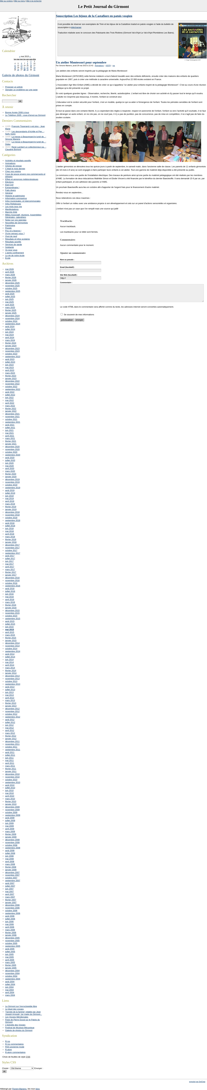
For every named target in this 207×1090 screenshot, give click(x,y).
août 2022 (9, 392)
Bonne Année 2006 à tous (17, 112)
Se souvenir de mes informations (79, 314)
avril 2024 (9, 337)
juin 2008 (9, 856)
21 (24, 68)
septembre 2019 (12, 487)
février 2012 (10, 736)
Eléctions (9, 182)
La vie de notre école (14, 255)
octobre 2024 (11, 321)
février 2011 (10, 768)
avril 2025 (9, 304)
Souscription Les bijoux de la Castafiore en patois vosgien (94, 16)
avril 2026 (9, 272)
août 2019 (9, 490)
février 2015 (10, 638)
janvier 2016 (11, 608)
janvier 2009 (11, 837)
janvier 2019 (11, 509)
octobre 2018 (11, 517)
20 (21, 68)
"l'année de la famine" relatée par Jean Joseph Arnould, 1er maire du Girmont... (23, 1013)
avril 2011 (9, 763)
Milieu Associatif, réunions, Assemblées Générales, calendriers (23, 216)
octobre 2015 (11, 616)
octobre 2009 (11, 812)
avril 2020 (9, 468)
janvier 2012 (11, 738)
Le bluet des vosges (14, 1009)
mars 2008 (10, 864)
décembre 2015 (12, 610)
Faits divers (10, 190)
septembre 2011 (12, 749)
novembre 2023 (12, 351)
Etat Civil (9, 185)
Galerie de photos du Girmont (20, 75)
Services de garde (13, 244)
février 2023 (10, 376)
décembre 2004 (12, 970)
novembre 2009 (12, 809)
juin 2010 (9, 790)
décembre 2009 (12, 807)
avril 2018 (9, 534)
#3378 (108, 66)
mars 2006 (10, 930)
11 (15, 66)
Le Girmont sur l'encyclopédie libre (21, 1006)
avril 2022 (9, 403)
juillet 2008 (10, 853)
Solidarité (9, 247)
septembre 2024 (12, 324)
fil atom (8, 1049)
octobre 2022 (11, 386)
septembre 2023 (12, 356)
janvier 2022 (11, 411)
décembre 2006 (12, 905)
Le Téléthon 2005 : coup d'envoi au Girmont (25, 115)
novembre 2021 (12, 416)
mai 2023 (9, 367)
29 (27, 70)
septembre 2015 (12, 618)
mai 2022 (9, 400)
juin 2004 (9, 987)
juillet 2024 (10, 329)
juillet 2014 (10, 657)
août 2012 (9, 719)
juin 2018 (9, 528)
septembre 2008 (12, 848)
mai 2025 (9, 302)
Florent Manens (19, 1089)
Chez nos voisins (13, 171)
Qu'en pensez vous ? (15, 233)
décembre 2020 (12, 446)
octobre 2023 (11, 354)
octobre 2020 (11, 452)
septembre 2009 (12, 815)
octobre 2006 (11, 910)
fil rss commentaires (14, 1044)
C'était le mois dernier (15, 168)
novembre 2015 (12, 613)
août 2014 (9, 654)
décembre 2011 (12, 741)
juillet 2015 (10, 624)
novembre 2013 (12, 678)
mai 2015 (9, 629)
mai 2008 (9, 859)
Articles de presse (13, 166)
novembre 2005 (12, 940)
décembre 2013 (12, 676)
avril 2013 (9, 698)
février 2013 (10, 703)
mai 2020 (9, 466)
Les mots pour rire (13, 206)
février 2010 (10, 801)
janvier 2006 (11, 935)
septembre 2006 (12, 913)
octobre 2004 (11, 976)
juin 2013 (9, 692)
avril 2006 (9, 927)
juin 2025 (9, 299)
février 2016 (10, 605)
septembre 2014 (12, 651)
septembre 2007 (12, 880)
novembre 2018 (12, 515)
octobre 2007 (11, 878)
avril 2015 (9, 632)
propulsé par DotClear (197, 1082)
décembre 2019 (12, 479)
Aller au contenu (6, 1)
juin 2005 (9, 954)
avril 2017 (9, 567)
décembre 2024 (12, 315)
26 (18, 70)
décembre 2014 (12, 643)
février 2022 (10, 408)
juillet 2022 (10, 395)
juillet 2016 (10, 591)
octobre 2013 (11, 681)
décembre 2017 (12, 545)
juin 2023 (9, 365)
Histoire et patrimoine (15, 196)
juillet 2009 (10, 820)
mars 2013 (10, 700)
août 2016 (9, 588)
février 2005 (10, 965)
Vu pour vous (11, 250)
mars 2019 (10, 504)
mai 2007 (9, 891)
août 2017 (9, 556)
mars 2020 (10, 471)
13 (21, 66)
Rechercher (9, 95)
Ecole (7, 258)
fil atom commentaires (15, 1052)
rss (113, 66)
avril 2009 (9, 829)
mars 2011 (10, 766)
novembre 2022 (12, 384)
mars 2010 (10, 798)
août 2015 (9, 621)
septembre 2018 (12, 520)
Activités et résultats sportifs (18, 160)
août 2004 (9, 981)
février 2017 (10, 572)
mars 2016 (10, 602)
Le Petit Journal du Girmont (103, 6)
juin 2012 (9, 725)
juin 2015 (9, 627)
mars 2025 (10, 307)
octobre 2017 (11, 550)
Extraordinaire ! (12, 187)
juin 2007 (9, 889)
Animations (99, 66)
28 (24, 70)
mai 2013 (9, 695)
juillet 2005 (10, 951)
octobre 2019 (11, 485)
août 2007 (9, 883)
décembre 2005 (12, 938)
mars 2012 (10, 733)
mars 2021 (10, 438)
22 (27, 68)
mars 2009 (10, 831)
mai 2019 (9, 498)
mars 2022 (10, 406)
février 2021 (10, 441)
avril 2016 (9, 599)
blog (38, 1089)
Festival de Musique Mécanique (19, 1027)
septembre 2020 (12, 455)
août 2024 (9, 326)
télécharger (76, 27)
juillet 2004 (10, 984)
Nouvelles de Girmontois (16, 222)
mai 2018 (9, 531)
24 (34, 68)
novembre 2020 (12, 449)
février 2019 (10, 506)
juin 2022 (9, 397)
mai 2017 (9, 564)
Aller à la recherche (33, 1)
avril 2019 (9, 501)
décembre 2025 (12, 283)
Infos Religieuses (13, 204)
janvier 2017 (11, 575)
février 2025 (10, 310)
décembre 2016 (12, 577)
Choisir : (6, 1068)
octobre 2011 (11, 747)
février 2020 (10, 474)
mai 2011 (9, 760)
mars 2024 (10, 340)
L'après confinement (14, 253)
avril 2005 (9, 960)
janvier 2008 (11, 870)
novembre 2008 (12, 842)
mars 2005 (10, 962)
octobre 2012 (11, 714)
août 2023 (9, 359)
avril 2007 (9, 894)
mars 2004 (10, 995)
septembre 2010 (12, 782)
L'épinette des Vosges (15, 1025)
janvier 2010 (11, 804)
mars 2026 (10, 274)
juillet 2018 (10, 525)
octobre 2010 (11, 779)
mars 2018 (10, 536)
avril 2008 (9, 861)
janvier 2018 (11, 542)
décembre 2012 (12, 708)
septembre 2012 (12, 717)
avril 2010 (9, 796)
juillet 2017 (10, 558)
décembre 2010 (12, 774)
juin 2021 (9, 430)
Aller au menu (19, 1)
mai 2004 (9, 990)
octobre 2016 (11, 583)
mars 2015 (10, 635)
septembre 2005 (12, 946)
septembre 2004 (12, 979)
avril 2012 (9, 730)
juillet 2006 (10, 919)
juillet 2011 (10, 755)
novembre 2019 (12, 482)
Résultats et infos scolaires (17, 239)
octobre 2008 (11, 845)
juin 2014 (9, 659)
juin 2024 (9, 332)
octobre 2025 (11, 288)
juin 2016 (9, 594)
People (8, 228)
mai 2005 (9, 957)
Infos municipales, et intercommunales (23, 201)
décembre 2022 (12, 381)
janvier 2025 (11, 313)
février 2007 (10, 900)
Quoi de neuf (11, 236)
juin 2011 (9, 758)
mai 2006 (9, 924)
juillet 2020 (10, 460)
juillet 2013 (10, 689)
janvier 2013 (11, 706)
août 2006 (9, 916)
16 (31, 66)
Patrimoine (10, 225)
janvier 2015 (11, 640)
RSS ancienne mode (14, 1047)
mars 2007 (10, 897)
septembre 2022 (12, 389)
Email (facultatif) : (67, 267)
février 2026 (10, 277)
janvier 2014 (11, 673)
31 (34, 70)
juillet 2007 (10, 886)
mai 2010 (9, 793)
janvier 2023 (11, 378)
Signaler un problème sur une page (21, 89)
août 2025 (9, 294)
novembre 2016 (12, 580)
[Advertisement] (115, 343)
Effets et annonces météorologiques (21, 179)
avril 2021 (9, 436)
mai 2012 (9, 728)
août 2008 (9, 850)
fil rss (7, 1041)
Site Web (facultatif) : (68, 275)
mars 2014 (10, 668)
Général (9, 193)
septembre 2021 (12, 422)
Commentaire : (66, 282)
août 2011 (9, 752)
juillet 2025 (10, 296)
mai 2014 (9, 662)
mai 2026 (9, 269)
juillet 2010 (10, 788)
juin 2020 (9, 463)
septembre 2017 (12, 553)
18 (15, 68)
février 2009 (10, 834)
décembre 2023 (12, 348)
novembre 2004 (12, 973)
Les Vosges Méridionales (16, 1017)
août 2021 (9, 425)
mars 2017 (10, 569)
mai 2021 (9, 433)
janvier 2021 (11, 444)
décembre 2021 (12, 414)
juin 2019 (9, 496)
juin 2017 (9, 561)
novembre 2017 (12, 547)
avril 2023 (9, 370)
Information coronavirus (16, 198)
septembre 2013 (12, 684)
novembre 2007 (12, 875)
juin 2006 (9, 921)
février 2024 (10, 343)
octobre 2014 (11, 648)
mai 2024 (9, 335)
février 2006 (10, 932)
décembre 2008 (12, 839)
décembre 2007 (12, 872)
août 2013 (9, 687)
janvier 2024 (11, 345)
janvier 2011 (11, 771)
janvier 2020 (11, 476)
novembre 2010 (12, 777)
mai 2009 (9, 826)
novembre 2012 (12, 711)
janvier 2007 (11, 902)
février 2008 (10, 867)
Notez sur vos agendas (15, 220)
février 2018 (10, 539)
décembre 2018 (12, 512)
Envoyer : (38, 1068)
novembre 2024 (12, 318)
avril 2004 (9, 992)
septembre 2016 (12, 586)
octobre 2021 (11, 419)
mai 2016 (9, 597)
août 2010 (9, 785)
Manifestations (12, 209)
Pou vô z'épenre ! (13, 231)
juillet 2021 (10, 427)
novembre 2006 (12, 908)
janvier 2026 (11, 280)
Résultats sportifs (13, 242)
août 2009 (9, 818)
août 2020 (9, 457)
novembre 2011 (12, 744)
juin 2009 (9, 823)
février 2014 (10, 670)
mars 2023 (10, 373)
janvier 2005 (11, 968)
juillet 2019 (10, 493)
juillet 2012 (10, 722)
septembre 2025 (12, 291)
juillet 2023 (10, 362)
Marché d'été (11, 212)
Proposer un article (14, 87)
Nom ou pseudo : (67, 260)
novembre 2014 (12, 646)
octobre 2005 (11, 943)
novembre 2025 (12, 285)
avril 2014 (9, 665)
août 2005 (9, 949)
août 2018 (9, 523)
